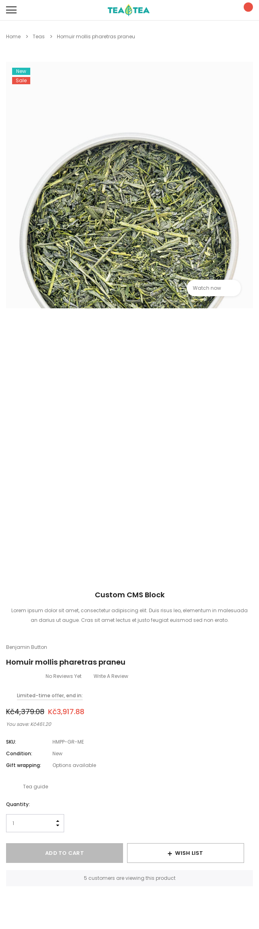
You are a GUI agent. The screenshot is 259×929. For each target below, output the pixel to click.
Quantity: (18, 804)
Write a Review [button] (111, 676)
